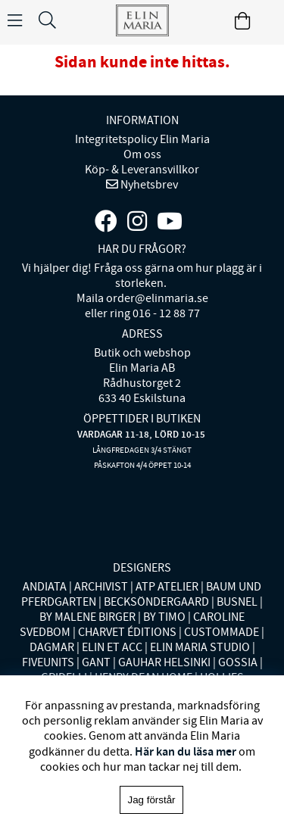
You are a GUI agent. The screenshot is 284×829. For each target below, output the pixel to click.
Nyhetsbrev (148, 184)
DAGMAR (52, 647)
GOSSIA (237, 662)
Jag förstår (152, 800)
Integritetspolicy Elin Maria (142, 139)
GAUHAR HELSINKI (164, 662)
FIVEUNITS (48, 662)
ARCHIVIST (101, 586)
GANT (96, 662)
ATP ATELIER (167, 586)
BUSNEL (237, 601)
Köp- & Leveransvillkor (142, 169)
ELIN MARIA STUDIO (200, 647)
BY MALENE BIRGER (87, 617)
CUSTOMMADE (221, 632)
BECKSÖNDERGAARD (156, 601)
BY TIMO (164, 617)
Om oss (142, 154)
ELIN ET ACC (112, 647)
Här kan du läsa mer (185, 751)
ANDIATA (45, 586)
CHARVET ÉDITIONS (127, 632)
